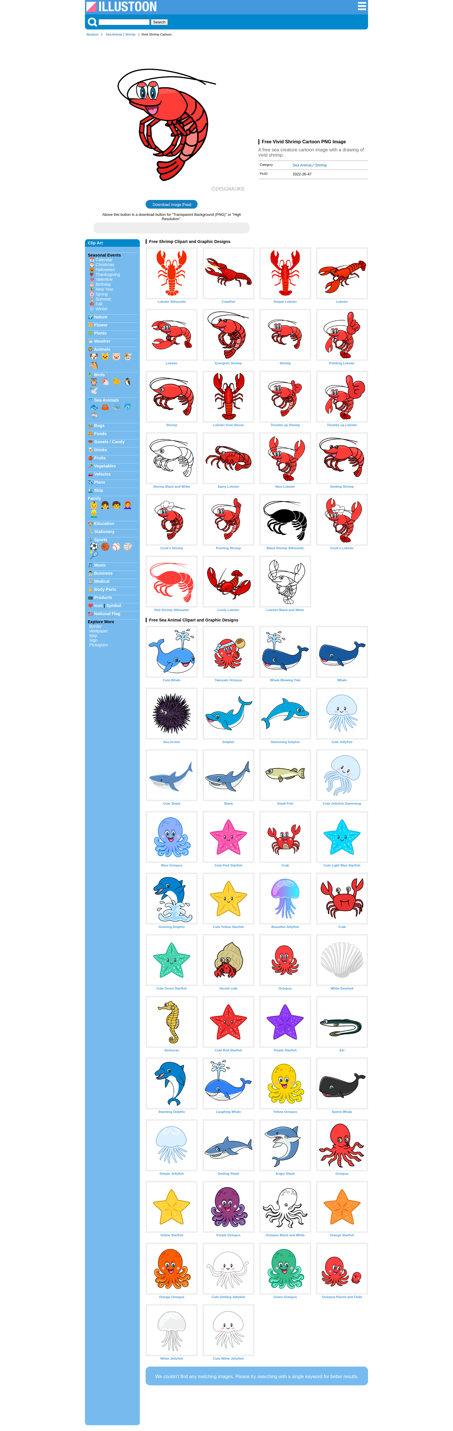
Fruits (100, 458)
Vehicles (102, 474)
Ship (98, 490)
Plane (99, 482)
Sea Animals (106, 400)
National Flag (107, 613)
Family (94, 498)
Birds (99, 374)
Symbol (113, 605)
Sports (100, 539)
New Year (105, 289)
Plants (100, 333)
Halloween (105, 269)
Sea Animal (114, 34)
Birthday (103, 284)
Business (103, 573)
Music (100, 565)
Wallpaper (98, 631)
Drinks (100, 450)
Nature (100, 317)
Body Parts (105, 589)
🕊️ (94, 390)
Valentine (104, 279)
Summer (103, 299)
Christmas (105, 264)
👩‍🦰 (127, 505)
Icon (98, 605)
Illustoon (92, 34)
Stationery (104, 531)
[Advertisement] (313, 89)
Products (103, 597)
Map (93, 635)
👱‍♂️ (94, 514)
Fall (99, 304)
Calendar (104, 259)
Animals (102, 349)
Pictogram (98, 645)
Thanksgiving (108, 274)
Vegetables (105, 466)
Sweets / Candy (109, 441)
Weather (102, 341)
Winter (102, 309)
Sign (93, 640)
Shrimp (130, 34)
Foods (100, 433)
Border (95, 626)
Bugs (99, 425)
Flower (100, 325)
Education (104, 523)
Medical (101, 581)
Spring (102, 294)
